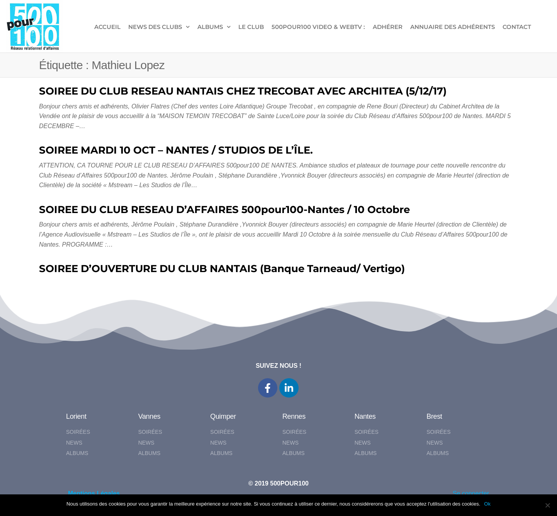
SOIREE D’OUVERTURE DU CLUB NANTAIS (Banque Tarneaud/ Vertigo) (222, 268)
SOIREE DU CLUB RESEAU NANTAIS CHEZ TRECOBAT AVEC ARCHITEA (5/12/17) (243, 91)
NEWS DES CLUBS (155, 26)
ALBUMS (210, 26)
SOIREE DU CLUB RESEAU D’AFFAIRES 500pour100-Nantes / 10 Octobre (224, 209)
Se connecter (471, 493)
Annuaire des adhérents (452, 26)
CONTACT (517, 26)
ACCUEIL (107, 26)
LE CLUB (251, 26)
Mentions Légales (94, 493)
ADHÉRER (387, 26)
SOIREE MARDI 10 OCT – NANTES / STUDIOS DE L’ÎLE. (176, 150)
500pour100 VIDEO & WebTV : (318, 26)
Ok (487, 504)
